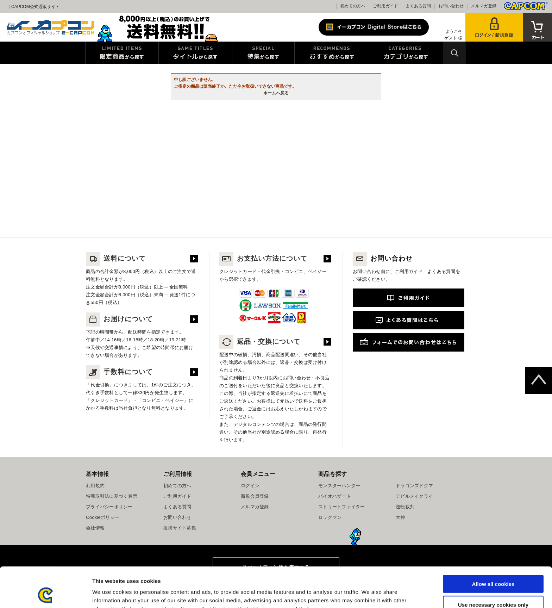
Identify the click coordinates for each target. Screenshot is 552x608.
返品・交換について (259, 341)
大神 (400, 517)
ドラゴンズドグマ (414, 485)
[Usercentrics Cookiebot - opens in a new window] (45, 594)
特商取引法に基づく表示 (111, 496)
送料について (116, 258)
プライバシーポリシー (109, 506)
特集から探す (263, 53)
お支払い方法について (263, 258)
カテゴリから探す (406, 53)
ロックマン (329, 517)
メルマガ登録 (483, 6)
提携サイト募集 (179, 528)
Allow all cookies (493, 546)
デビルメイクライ (414, 496)
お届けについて (119, 319)
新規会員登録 (255, 496)
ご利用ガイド (385, 6)
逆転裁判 (405, 506)
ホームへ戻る (276, 93)
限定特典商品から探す (122, 53)
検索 (454, 53)
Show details (369, 594)
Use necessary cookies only (493, 567)
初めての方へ (352, 6)
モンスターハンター (339, 485)
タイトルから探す (195, 53)
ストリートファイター (341, 506)
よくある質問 (418, 6)
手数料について (119, 372)
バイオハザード (334, 496)
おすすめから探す (332, 53)
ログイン (250, 485)
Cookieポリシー (102, 517)
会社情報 (95, 528)
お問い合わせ (451, 6)
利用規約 (95, 485)
